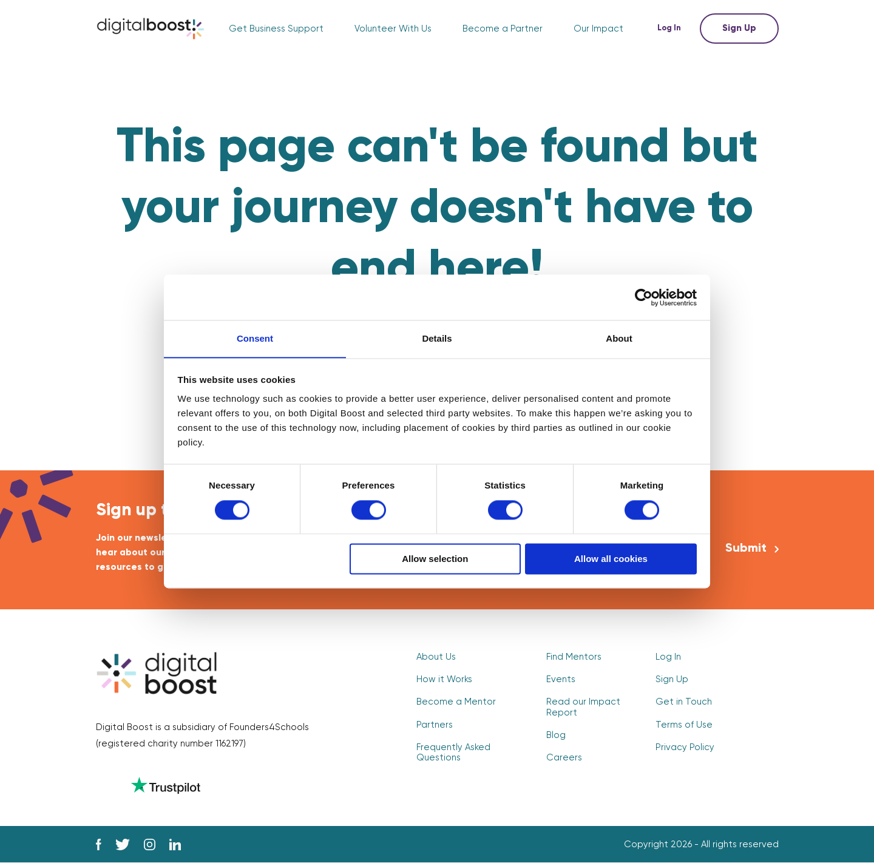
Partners (434, 724)
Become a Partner (502, 28)
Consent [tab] (255, 338)
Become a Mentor (456, 702)
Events (560, 679)
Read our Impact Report (583, 707)
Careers (564, 757)
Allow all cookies (611, 559)
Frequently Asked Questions (453, 752)
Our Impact (598, 28)
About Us (436, 657)
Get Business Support (276, 28)
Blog (556, 735)
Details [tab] (437, 338)
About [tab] (619, 338)
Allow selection (435, 559)
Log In (671, 28)
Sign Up (739, 28)
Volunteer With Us (393, 28)
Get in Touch (684, 702)
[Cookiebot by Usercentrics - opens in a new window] (644, 297)
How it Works (444, 679)
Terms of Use (684, 724)
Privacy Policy (685, 747)
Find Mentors (573, 657)
